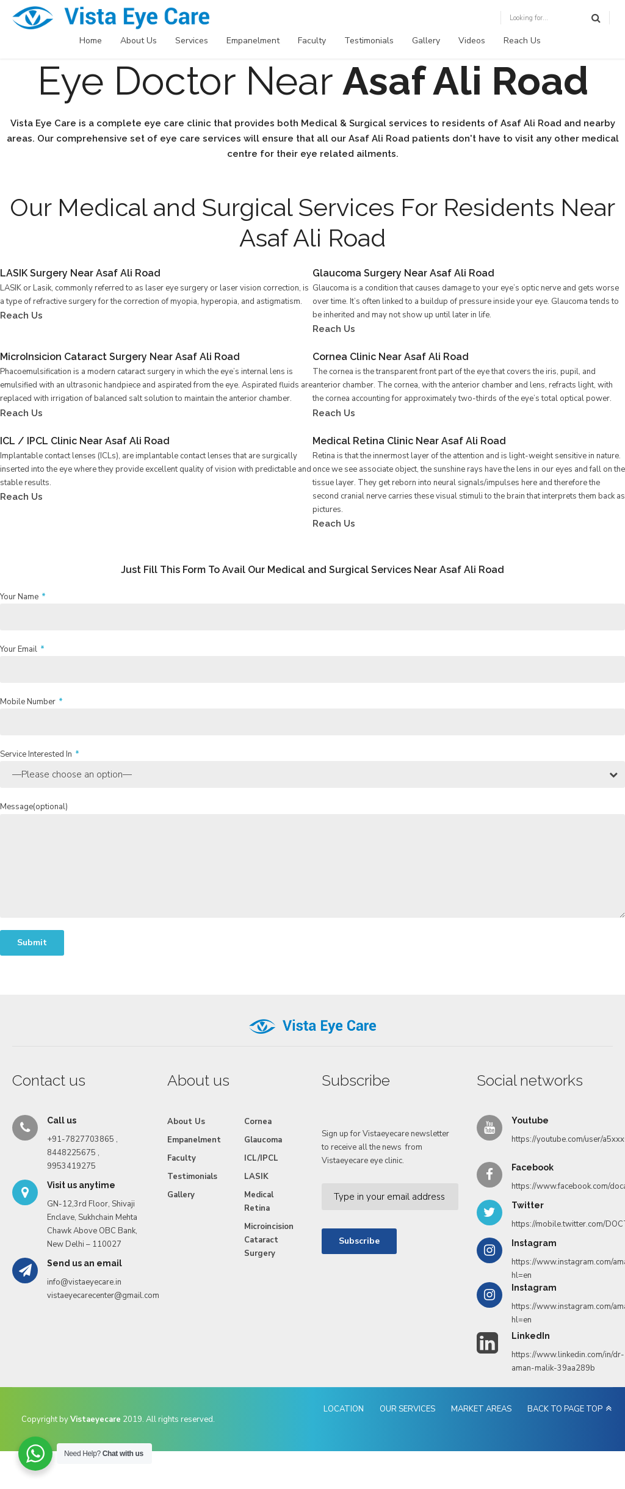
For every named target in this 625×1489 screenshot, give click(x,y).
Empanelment (253, 40)
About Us (138, 40)
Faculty (312, 40)
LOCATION (343, 1409)
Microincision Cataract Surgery (269, 1240)
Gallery (426, 40)
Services (191, 40)
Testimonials (369, 40)
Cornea (258, 1121)
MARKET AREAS (481, 1409)
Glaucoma (263, 1139)
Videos (471, 40)
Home (90, 40)
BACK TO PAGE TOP (564, 1409)
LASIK (256, 1176)
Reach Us (522, 40)
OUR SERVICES (407, 1409)
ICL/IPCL (261, 1158)
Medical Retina (258, 1201)
